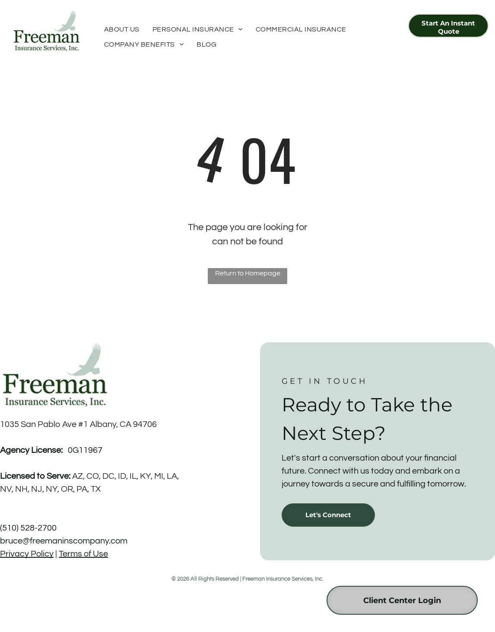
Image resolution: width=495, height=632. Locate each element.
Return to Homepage (247, 273)
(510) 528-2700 (28, 528)
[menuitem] (122, 29)
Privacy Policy (27, 554)
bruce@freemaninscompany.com (63, 541)
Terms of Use (83, 554)
